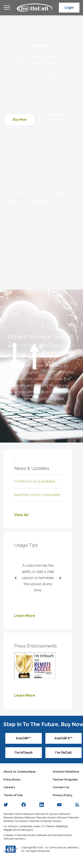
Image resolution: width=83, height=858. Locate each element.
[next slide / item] (59, 578)
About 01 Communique (20, 771)
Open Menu (7, 8)
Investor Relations (66, 771)
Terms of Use (13, 795)
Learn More (24, 616)
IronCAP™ (23, 738)
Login (69, 7)
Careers (9, 787)
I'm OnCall (63, 752)
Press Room (12, 779)
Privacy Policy (62, 795)
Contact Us (61, 787)
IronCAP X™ (63, 738)
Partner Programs (65, 779)
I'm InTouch (24, 752)
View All (21, 515)
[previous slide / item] (16, 578)
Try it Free (55, 119)
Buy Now (20, 119)
